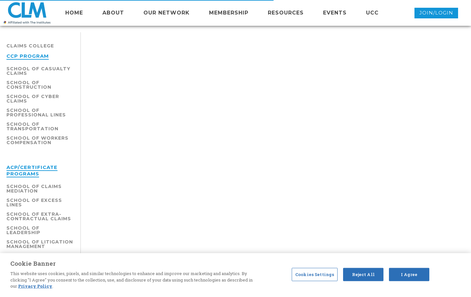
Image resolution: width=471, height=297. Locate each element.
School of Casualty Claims (38, 70)
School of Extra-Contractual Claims (38, 216)
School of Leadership (23, 230)
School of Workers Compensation (37, 140)
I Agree (409, 274)
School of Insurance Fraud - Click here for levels (195, 145)
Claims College (30, 46)
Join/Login (436, 13)
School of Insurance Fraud (276, 84)
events (335, 13)
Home (74, 13)
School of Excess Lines (34, 202)
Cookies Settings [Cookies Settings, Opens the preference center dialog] (314, 274)
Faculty (282, 108)
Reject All (363, 274)
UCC (372, 13)
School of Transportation (32, 126)
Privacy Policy (35, 286)
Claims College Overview (232, 108)
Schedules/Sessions (325, 108)
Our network (166, 13)
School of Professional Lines (36, 112)
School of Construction (28, 84)
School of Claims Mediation (34, 188)
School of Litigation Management (39, 244)
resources (286, 13)
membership (228, 13)
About (113, 13)
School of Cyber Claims (32, 98)
